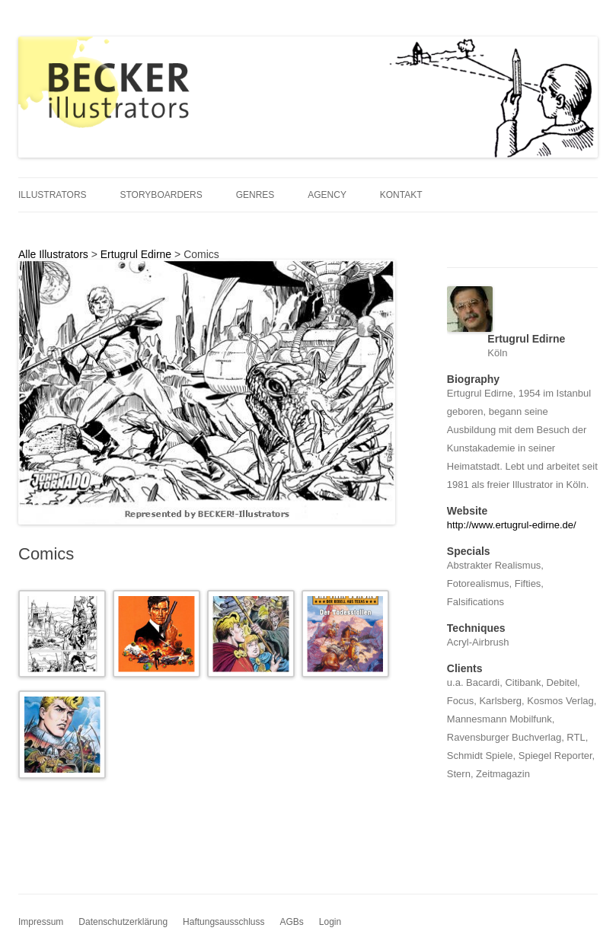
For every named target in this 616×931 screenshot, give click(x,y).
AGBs (291, 922)
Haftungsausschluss (223, 922)
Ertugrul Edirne (136, 254)
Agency (327, 195)
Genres (255, 195)
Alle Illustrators (53, 254)
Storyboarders (161, 195)
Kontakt (401, 195)
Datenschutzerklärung (123, 922)
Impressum (40, 922)
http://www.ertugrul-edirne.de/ (511, 525)
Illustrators (52, 195)
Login (330, 922)
